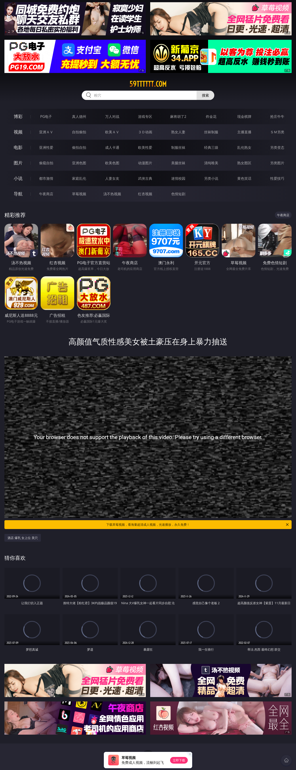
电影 (18, 147)
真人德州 (79, 116)
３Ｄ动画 (145, 132)
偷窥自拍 (46, 162)
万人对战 (112, 116)
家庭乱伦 (79, 178)
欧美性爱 (145, 147)
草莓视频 (79, 193)
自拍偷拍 (79, 132)
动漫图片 (145, 162)
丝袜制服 (211, 132)
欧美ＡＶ (112, 132)
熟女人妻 (178, 132)
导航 (18, 194)
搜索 (205, 95)
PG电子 (46, 116)
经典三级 (211, 147)
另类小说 (211, 178)
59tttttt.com (148, 84)
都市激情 (46, 178)
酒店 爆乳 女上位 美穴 (23, 538)
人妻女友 (112, 178)
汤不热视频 (112, 193)
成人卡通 (112, 147)
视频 (18, 132)
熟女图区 (244, 162)
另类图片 (277, 162)
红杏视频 (145, 193)
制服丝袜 (178, 147)
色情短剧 (178, 193)
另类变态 (277, 147)
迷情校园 (178, 178)
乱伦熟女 (244, 147)
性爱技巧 (277, 178)
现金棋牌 (244, 116)
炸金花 (211, 116)
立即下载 (179, 760)
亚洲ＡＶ (46, 132)
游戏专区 (145, 116)
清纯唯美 (211, 162)
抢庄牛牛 (277, 116)
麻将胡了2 (178, 116)
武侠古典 (145, 178)
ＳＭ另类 (277, 132)
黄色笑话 (244, 178)
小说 (18, 178)
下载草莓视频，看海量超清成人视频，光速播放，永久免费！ (197, 524)
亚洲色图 (79, 162)
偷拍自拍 (79, 147)
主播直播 (244, 132)
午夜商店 (46, 193)
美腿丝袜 (178, 162)
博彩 (18, 116)
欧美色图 (112, 162)
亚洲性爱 (46, 147)
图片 (18, 163)
